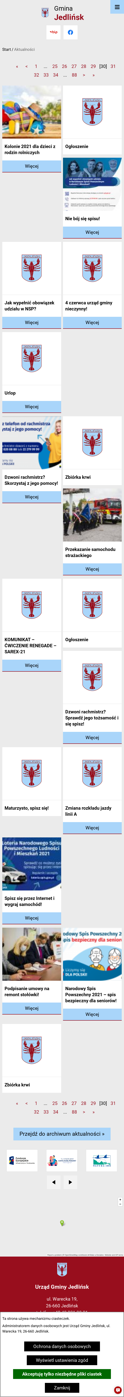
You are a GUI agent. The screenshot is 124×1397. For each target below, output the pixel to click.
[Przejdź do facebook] (70, 32)
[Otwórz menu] (117, 7)
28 (83, 66)
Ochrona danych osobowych (62, 1346)
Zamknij (62, 1387)
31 (113, 66)
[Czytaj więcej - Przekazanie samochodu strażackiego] (92, 569)
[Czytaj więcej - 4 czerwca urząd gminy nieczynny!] (92, 323)
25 (55, 66)
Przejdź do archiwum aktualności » (62, 1134)
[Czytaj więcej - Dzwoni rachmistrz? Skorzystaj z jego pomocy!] (31, 497)
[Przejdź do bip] (53, 32)
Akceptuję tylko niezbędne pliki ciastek (62, 1374)
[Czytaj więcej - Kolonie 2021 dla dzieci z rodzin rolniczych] (31, 166)
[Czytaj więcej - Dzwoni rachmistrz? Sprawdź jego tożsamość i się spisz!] (92, 738)
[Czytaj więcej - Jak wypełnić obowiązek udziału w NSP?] (31, 323)
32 (36, 75)
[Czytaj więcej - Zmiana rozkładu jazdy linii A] (92, 828)
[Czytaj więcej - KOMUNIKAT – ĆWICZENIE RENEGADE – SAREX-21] (31, 666)
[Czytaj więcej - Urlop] (31, 407)
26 (64, 66)
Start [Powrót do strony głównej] (6, 49)
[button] (118, 1390)
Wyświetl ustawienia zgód (62, 1360)
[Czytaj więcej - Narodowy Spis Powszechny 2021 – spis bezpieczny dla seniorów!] (92, 1015)
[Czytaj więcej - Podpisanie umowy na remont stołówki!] (31, 1009)
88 (74, 75)
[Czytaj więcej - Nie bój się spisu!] (92, 233)
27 (74, 66)
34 (55, 75)
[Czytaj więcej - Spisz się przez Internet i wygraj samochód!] (31, 918)
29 (93, 66)
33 (46, 75)
